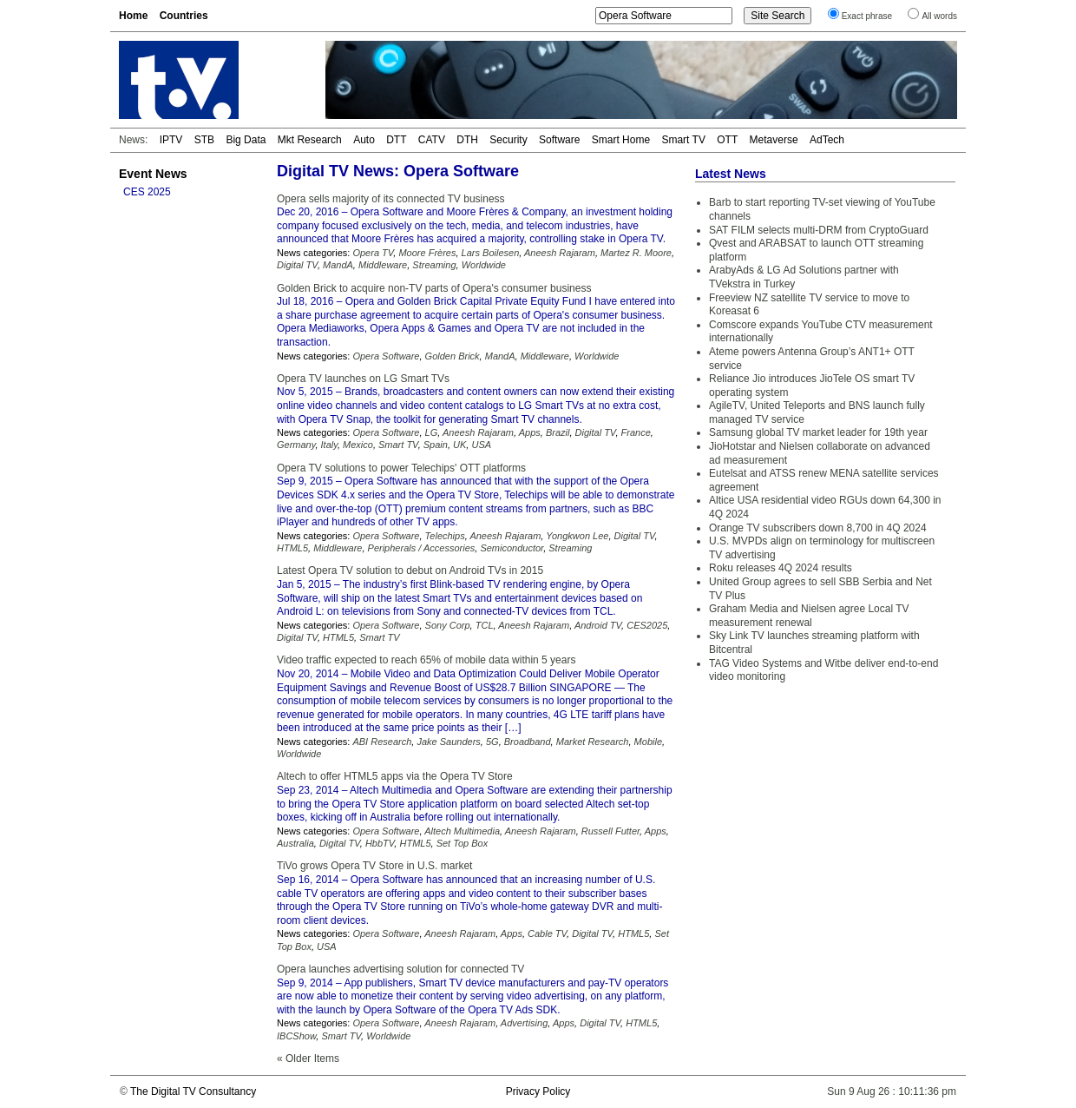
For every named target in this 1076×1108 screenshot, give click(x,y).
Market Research (592, 741)
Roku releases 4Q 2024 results (780, 568)
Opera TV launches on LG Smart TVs (363, 379)
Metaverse (774, 140)
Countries (184, 16)
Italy (329, 444)
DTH (467, 140)
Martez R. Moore (636, 252)
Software (559, 140)
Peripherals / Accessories (422, 548)
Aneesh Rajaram (559, 252)
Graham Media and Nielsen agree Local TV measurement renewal (809, 616)
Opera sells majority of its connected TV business (391, 199)
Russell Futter (610, 831)
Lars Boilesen (491, 252)
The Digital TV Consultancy (193, 1091)
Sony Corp (447, 625)
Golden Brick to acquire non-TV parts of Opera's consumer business (434, 288)
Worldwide (484, 265)
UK (459, 444)
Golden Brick (452, 356)
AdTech (827, 140)
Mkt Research (310, 140)
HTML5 (292, 548)
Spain (435, 444)
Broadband (527, 741)
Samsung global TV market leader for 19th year (818, 432)
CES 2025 (147, 192)
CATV (431, 140)
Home (133, 16)
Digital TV (297, 265)
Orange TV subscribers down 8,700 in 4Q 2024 (818, 528)
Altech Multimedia (462, 831)
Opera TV (372, 252)
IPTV (171, 140)
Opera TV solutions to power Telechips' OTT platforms (401, 468)
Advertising (524, 1023)
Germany (296, 444)
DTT (396, 140)
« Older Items (308, 1058)
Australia (295, 843)
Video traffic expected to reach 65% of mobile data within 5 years (426, 660)
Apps (530, 432)
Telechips (445, 536)
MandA (338, 265)
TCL (485, 625)
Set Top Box (462, 843)
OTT (727, 140)
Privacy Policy (538, 1091)
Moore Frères (427, 252)
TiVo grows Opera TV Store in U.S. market (374, 866)
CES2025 (647, 625)
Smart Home (621, 140)
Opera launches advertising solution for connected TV (400, 969)
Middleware (382, 265)
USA (481, 444)
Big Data (246, 140)
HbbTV (379, 843)
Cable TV (547, 933)
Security (508, 140)
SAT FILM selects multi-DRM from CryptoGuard (818, 230)
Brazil (558, 432)
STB (204, 140)
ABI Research (381, 741)
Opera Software (385, 356)
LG (431, 432)
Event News (153, 174)
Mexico (358, 444)
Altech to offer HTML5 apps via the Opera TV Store (395, 776)
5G (492, 741)
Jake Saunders (448, 741)
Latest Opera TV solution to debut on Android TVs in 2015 (410, 570)
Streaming (434, 265)
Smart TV (683, 140)
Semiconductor (511, 548)
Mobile (648, 741)
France (636, 432)
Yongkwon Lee (577, 536)
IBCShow (296, 1036)
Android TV (597, 625)
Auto (364, 140)
